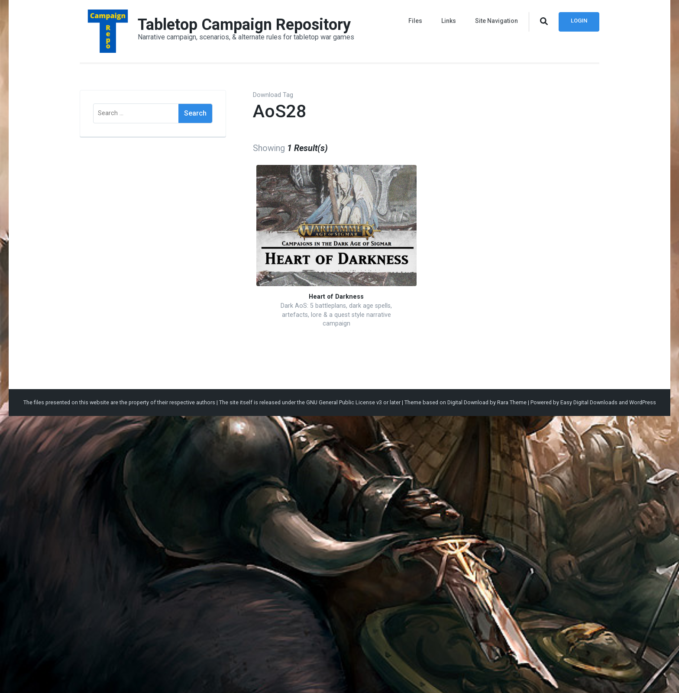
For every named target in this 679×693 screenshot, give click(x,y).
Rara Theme (512, 402)
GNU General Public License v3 (344, 402)
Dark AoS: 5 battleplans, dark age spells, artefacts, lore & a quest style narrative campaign (336, 314)
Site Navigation (496, 20)
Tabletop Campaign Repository (244, 25)
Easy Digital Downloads (589, 402)
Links (448, 20)
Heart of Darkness (336, 296)
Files (415, 20)
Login (579, 20)
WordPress (642, 402)
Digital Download (467, 402)
